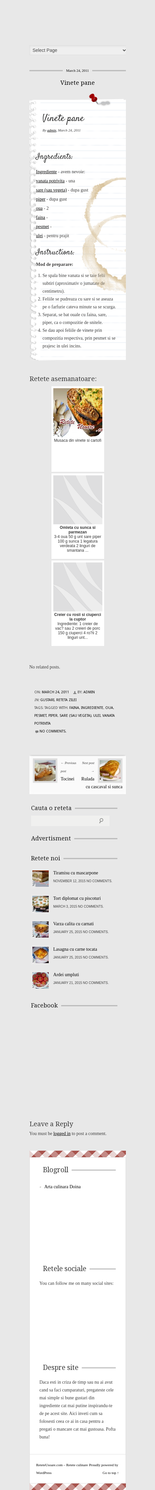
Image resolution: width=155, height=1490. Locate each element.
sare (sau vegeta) (51, 190)
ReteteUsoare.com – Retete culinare (80, 20)
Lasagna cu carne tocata (75, 949)
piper (40, 199)
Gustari (47, 700)
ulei (39, 235)
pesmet (42, 226)
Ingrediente (46, 171)
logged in (62, 1133)
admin (51, 130)
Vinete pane (77, 82)
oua (39, 208)
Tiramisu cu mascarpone (75, 872)
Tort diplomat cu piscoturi (77, 898)
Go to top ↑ (111, 1473)
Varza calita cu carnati (73, 923)
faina (40, 217)
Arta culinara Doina (62, 1186)
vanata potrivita (50, 180)
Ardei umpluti (66, 974)
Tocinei (68, 778)
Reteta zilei (66, 700)
